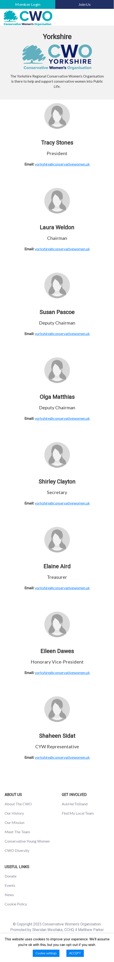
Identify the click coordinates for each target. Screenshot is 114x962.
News (9, 894)
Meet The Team (17, 832)
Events (10, 885)
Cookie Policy (16, 904)
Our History (14, 813)
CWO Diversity (17, 850)
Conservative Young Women (27, 841)
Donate (10, 876)
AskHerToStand (75, 804)
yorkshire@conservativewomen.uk (62, 164)
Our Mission (14, 822)
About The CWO (18, 804)
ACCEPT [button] (75, 953)
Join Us (84, 4)
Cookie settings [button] (46, 953)
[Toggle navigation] (103, 18)
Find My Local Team (78, 813)
